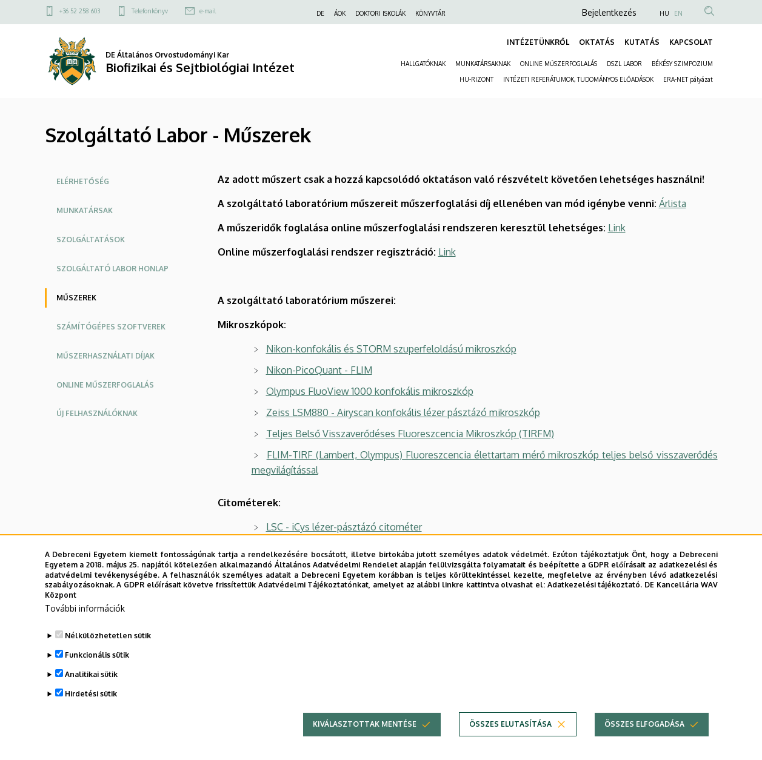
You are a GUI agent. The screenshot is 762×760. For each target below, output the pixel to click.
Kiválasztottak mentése (364, 739)
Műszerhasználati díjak (105, 355)
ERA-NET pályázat (688, 79)
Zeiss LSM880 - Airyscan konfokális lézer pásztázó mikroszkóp (403, 412)
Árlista (672, 203)
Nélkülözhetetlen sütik (108, 650)
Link (617, 228)
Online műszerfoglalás (105, 384)
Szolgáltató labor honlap (112, 268)
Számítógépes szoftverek (110, 326)
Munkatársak (84, 210)
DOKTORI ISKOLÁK (380, 13)
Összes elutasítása (510, 739)
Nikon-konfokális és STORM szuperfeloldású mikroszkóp (391, 349)
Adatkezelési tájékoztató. (595, 599)
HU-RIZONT (476, 79)
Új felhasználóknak (97, 413)
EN (678, 13)
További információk (85, 623)
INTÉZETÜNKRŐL (538, 42)
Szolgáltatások (90, 239)
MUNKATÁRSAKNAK (482, 63)
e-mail (207, 11)
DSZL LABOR (624, 63)
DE (320, 13)
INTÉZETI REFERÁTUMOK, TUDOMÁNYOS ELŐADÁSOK (578, 79)
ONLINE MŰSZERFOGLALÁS (558, 63)
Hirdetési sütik (91, 708)
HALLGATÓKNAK (423, 63)
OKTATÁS (597, 42)
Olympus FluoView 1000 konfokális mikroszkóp (369, 391)
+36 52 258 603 (79, 11)
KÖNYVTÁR (430, 13)
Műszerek (76, 297)
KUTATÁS (642, 42)
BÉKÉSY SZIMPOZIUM (682, 63)
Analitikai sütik (91, 689)
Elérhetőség (82, 181)
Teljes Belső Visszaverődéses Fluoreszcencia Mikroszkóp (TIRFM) (410, 434)
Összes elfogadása (644, 739)
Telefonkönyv (150, 11)
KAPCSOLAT (691, 42)
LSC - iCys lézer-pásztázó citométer (344, 527)
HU (664, 13)
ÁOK (340, 13)
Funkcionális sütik (97, 670)
